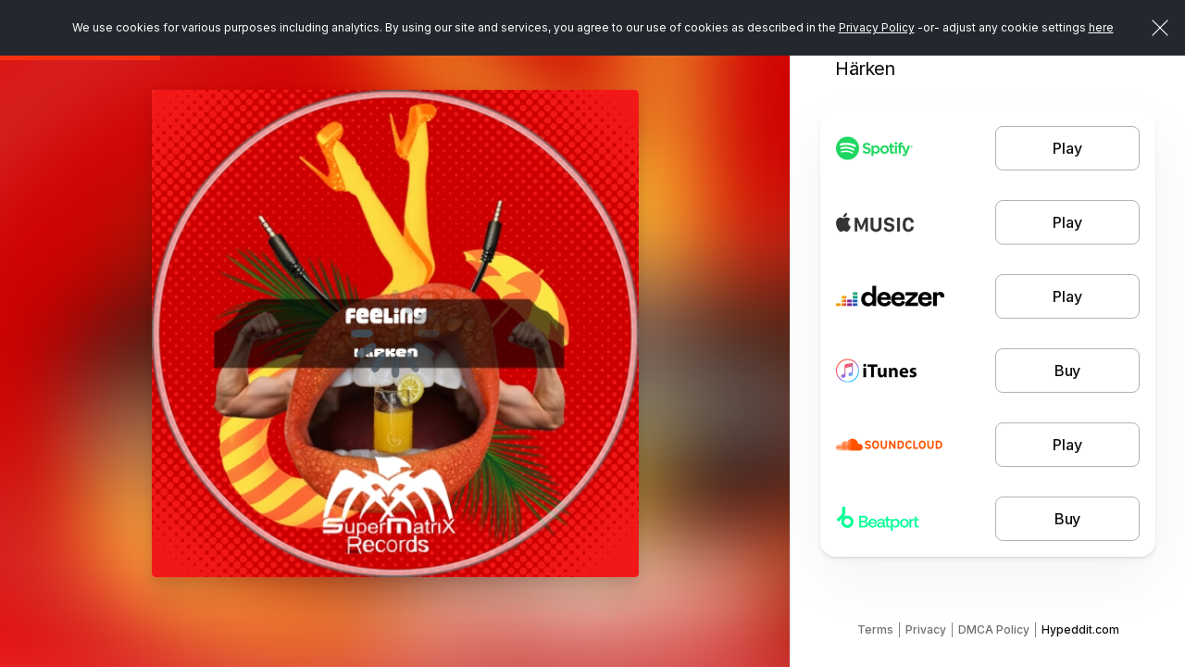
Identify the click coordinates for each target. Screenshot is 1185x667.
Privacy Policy (877, 27)
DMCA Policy (993, 629)
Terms (875, 629)
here (1101, 27)
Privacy (925, 629)
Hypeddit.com (1080, 629)
